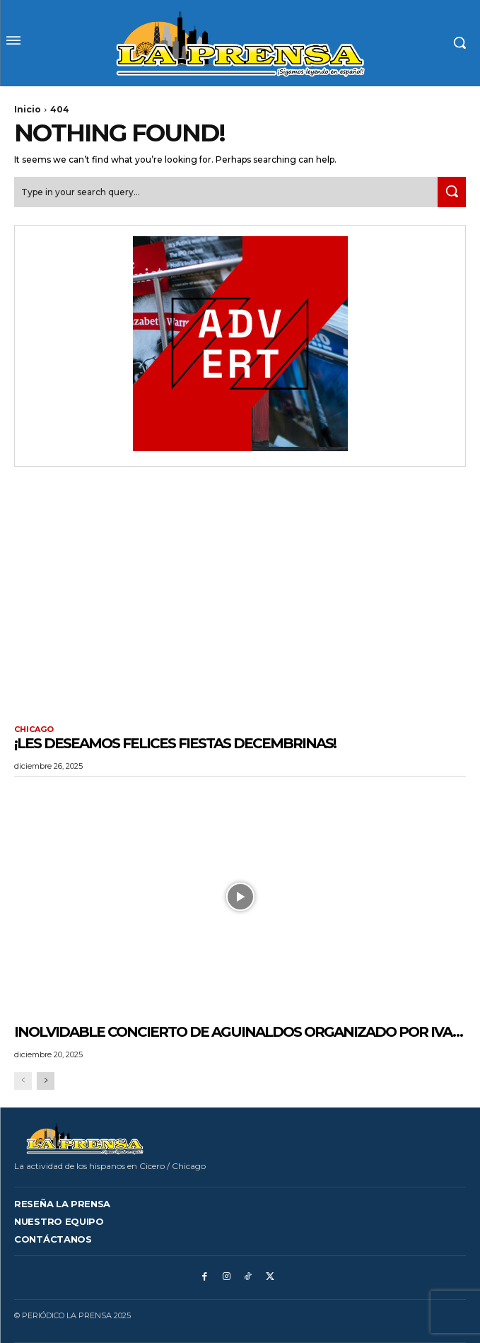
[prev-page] (23, 1081)
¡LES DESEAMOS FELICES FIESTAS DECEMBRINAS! (175, 743)
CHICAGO (34, 729)
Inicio (27, 109)
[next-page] (45, 1081)
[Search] (452, 192)
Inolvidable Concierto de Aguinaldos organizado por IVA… (238, 1031)
